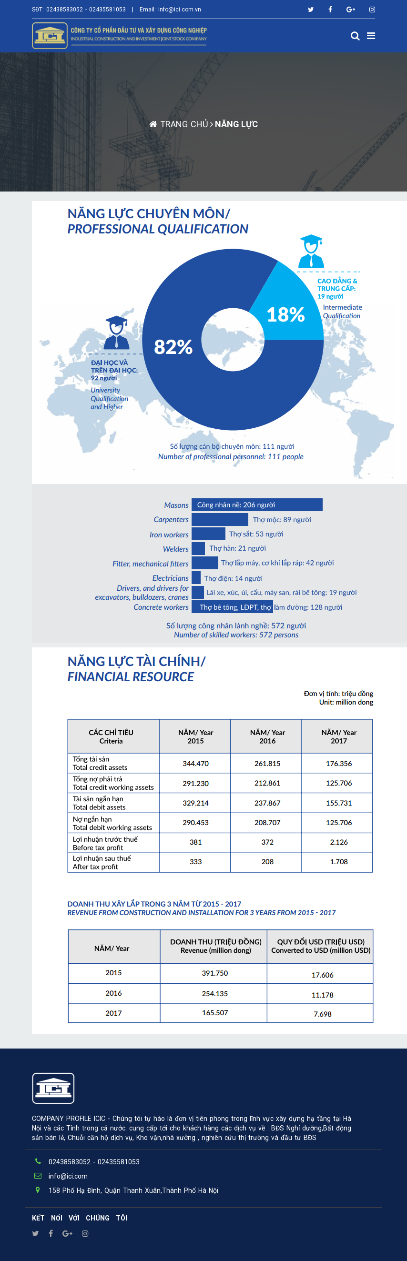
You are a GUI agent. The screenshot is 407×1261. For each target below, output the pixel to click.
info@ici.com (68, 1176)
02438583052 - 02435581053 (86, 9)
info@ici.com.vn (179, 9)
